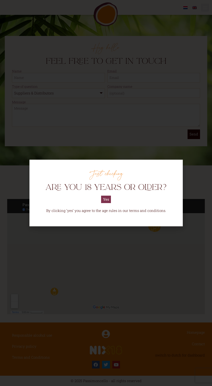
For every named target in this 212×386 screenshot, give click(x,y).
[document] (106, 193)
